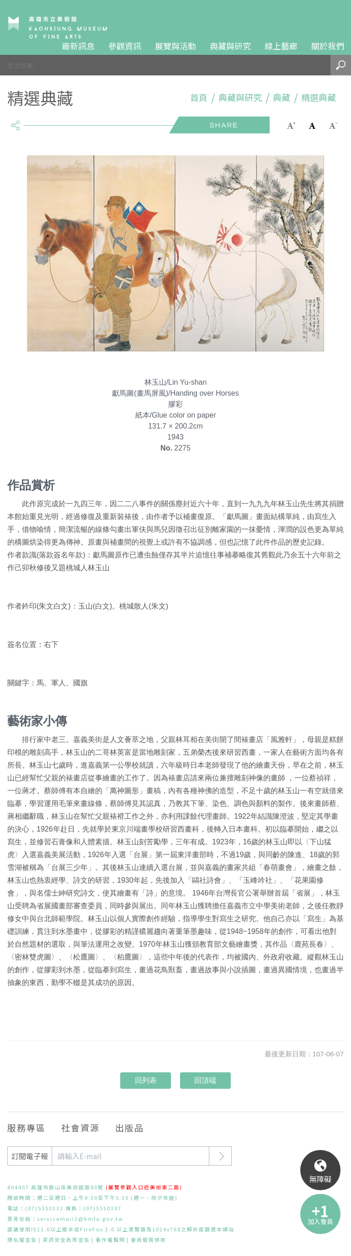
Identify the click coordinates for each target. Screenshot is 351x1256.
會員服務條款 (148, 1239)
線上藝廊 (281, 46)
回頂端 (205, 1080)
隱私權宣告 (22, 1239)
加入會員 (320, 1221)
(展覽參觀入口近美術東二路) (144, 1187)
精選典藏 (318, 97)
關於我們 (327, 46)
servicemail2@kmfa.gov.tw (80, 1218)
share (15, 121)
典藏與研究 (230, 46)
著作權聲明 (110, 1239)
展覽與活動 (175, 46)
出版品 (129, 1127)
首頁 (198, 97)
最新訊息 (78, 46)
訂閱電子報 (29, 1155)
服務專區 (26, 1127)
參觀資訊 (124, 46)
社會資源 (80, 1127)
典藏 (281, 97)
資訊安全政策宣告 (66, 1239)
